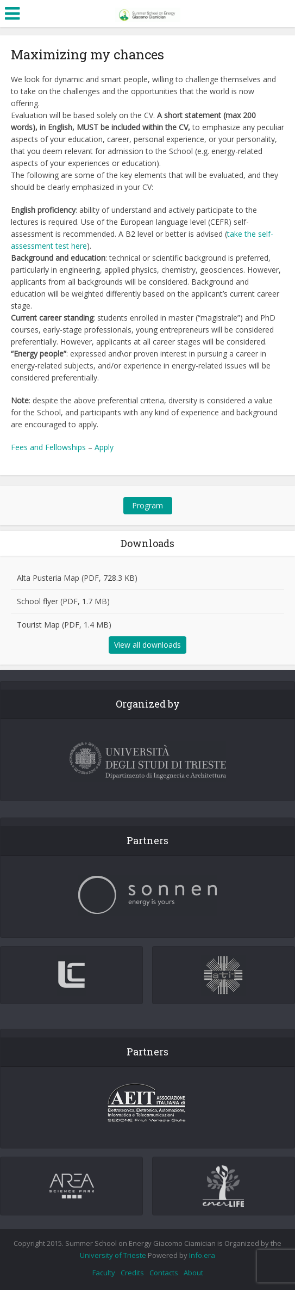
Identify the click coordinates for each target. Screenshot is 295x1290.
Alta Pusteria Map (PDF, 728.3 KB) (77, 578)
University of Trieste (113, 1255)
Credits (132, 1272)
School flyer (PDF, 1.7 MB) (63, 601)
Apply (104, 447)
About (193, 1272)
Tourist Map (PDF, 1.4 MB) (64, 624)
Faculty (103, 1272)
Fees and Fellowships (48, 447)
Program (147, 505)
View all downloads (147, 645)
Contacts (163, 1272)
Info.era (202, 1255)
